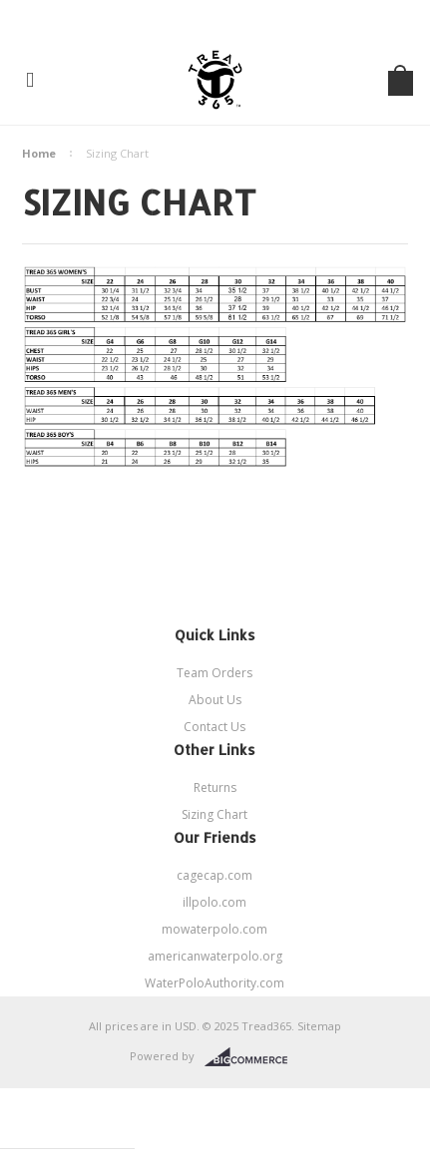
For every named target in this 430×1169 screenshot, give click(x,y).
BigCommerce (252, 1057)
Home (39, 153)
